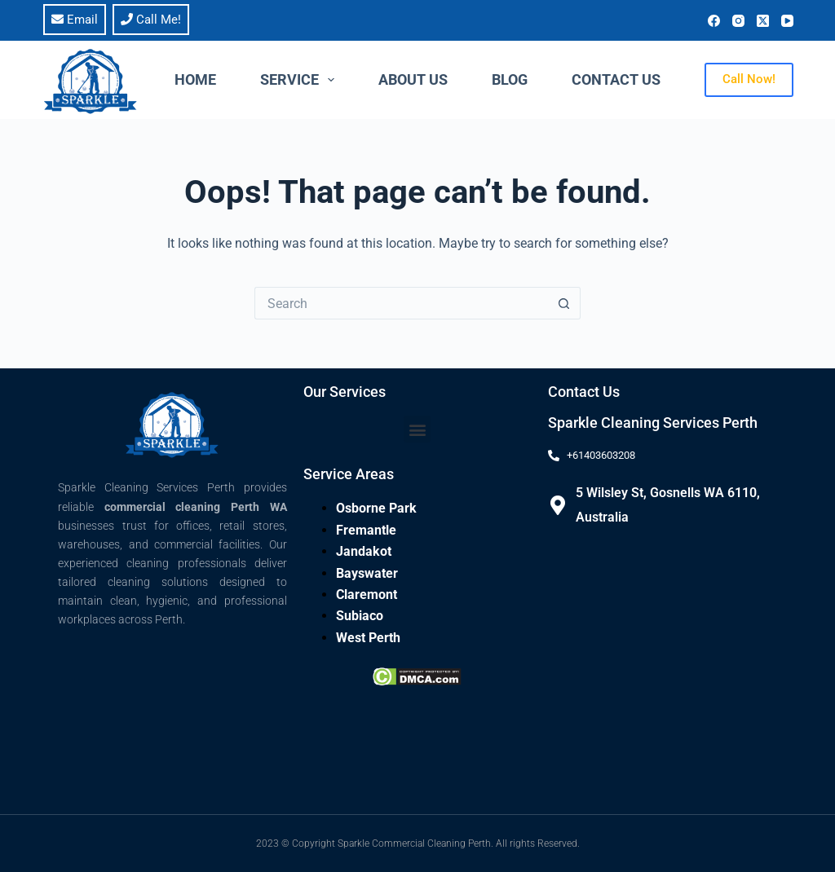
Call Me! (151, 19)
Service (301, 80)
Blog (510, 79)
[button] (417, 429)
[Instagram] (738, 21)
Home (195, 79)
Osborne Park (376, 508)
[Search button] (564, 303)
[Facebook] (714, 21)
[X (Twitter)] (763, 21)
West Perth (368, 637)
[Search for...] (401, 303)
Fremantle (366, 530)
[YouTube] (787, 21)
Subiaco (359, 615)
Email (74, 19)
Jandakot (363, 551)
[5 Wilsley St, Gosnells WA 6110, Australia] (558, 505)
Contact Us (616, 79)
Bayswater (367, 573)
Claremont (366, 594)
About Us (413, 79)
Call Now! (748, 79)
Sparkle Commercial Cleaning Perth (414, 843)
